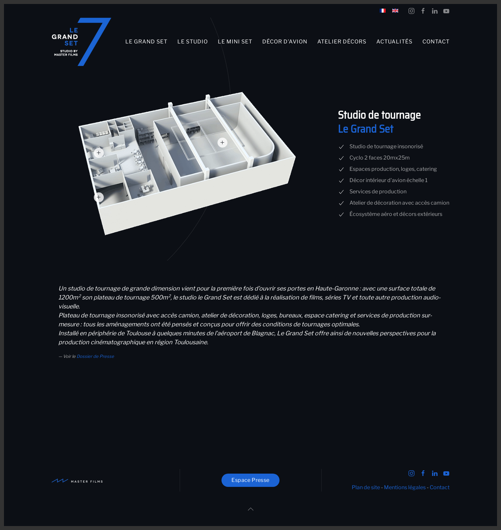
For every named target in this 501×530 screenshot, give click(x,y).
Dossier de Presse (95, 356)
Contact (436, 41)
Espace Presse (250, 480)
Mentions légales (405, 487)
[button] (222, 143)
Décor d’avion (284, 41)
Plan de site (366, 487)
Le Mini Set (235, 41)
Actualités (394, 41)
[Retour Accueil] (81, 42)
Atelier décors (341, 41)
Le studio (192, 41)
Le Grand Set (146, 41)
